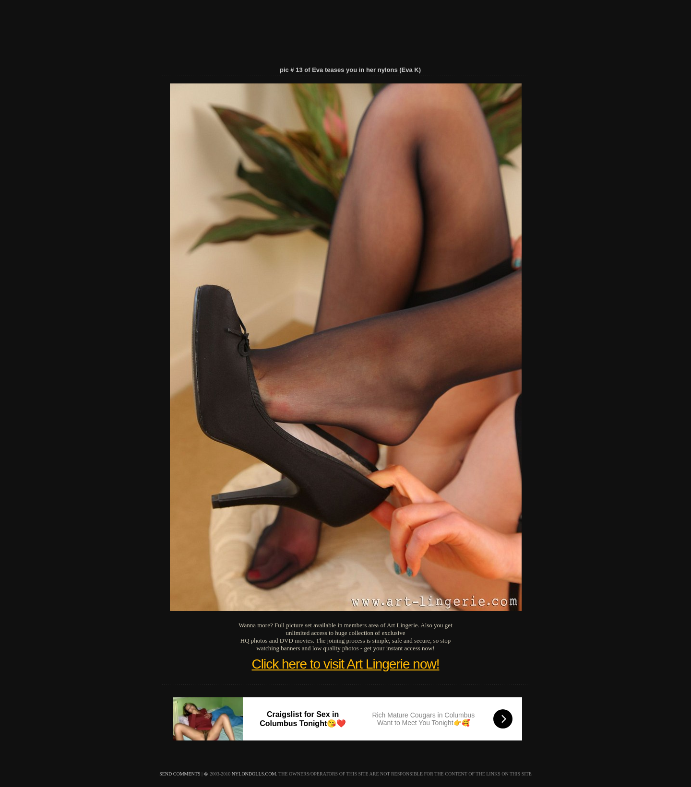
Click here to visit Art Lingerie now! (346, 664)
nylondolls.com (254, 773)
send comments (179, 773)
